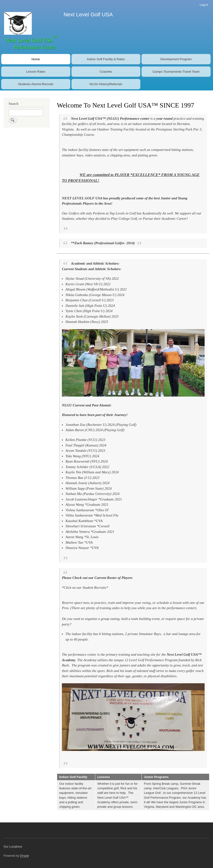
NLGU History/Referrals (105, 84)
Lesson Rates (35, 71)
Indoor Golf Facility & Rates (106, 59)
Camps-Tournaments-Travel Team (176, 71)
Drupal (24, 855)
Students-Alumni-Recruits (35, 84)
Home (35, 59)
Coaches (106, 71)
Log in (204, 4)
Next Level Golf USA (88, 15)
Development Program (176, 59)
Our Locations (13, 846)
